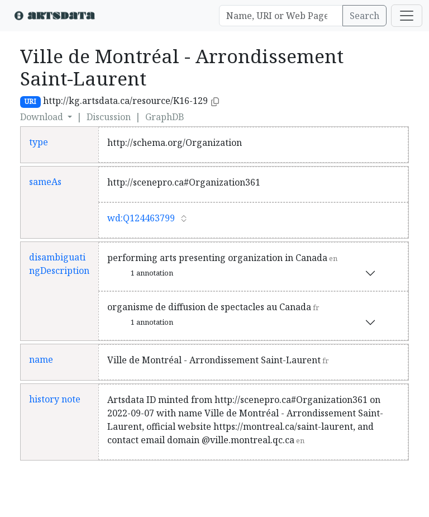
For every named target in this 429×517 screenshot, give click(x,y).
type (38, 142)
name (41, 359)
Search (364, 16)
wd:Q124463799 (141, 218)
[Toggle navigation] (406, 15)
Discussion (109, 117)
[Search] (281, 15)
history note (54, 399)
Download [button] (42, 117)
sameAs (45, 182)
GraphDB (164, 117)
